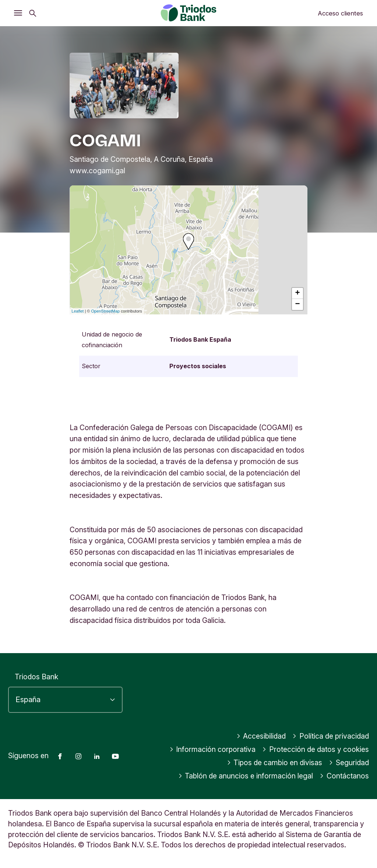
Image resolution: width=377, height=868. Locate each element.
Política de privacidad (330, 736)
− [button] (297, 304)
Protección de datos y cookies (315, 749)
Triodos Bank (36, 676)
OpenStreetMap (105, 311)
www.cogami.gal (97, 170)
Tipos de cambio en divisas (275, 762)
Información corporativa (212, 749)
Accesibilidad (261, 736)
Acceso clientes (340, 13)
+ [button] (297, 293)
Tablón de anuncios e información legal (245, 775)
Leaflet (77, 311)
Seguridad (349, 762)
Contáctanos (344, 775)
